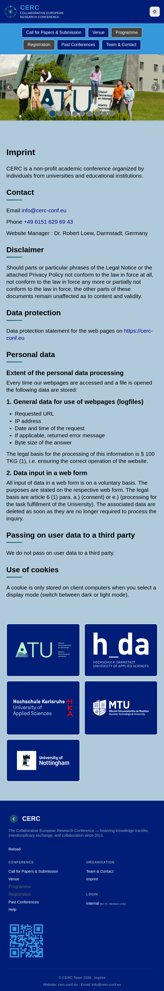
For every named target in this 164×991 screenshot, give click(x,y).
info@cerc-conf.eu (44, 210)
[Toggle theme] (155, 12)
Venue (98, 32)
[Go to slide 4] (74, 113)
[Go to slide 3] (67, 113)
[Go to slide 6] (89, 113)
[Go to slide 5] (82, 113)
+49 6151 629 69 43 (48, 222)
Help (12, 909)
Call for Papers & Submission (53, 32)
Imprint (92, 879)
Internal (92, 903)
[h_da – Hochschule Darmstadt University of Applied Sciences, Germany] (121, 650)
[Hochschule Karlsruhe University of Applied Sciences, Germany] (43, 708)
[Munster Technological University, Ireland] (121, 708)
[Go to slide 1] (52, 113)
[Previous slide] (8, 87)
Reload (14, 849)
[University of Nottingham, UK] (43, 760)
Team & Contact (121, 44)
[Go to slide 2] (60, 113)
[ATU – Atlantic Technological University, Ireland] (43, 650)
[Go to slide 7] (97, 113)
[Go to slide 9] (111, 113)
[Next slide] (155, 87)
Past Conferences (78, 44)
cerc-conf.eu (68, 985)
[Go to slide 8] (104, 113)
